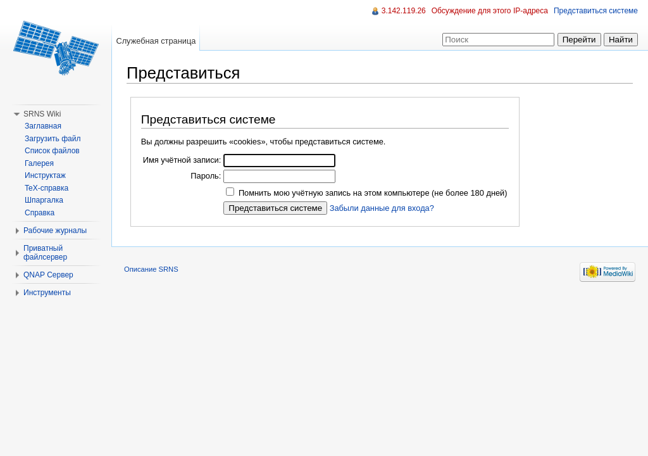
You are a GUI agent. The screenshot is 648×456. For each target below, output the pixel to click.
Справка (39, 212)
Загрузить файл (52, 138)
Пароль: (205, 175)
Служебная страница (156, 41)
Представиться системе (596, 10)
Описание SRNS (151, 269)
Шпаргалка (44, 200)
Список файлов (52, 150)
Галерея (39, 163)
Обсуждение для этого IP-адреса (490, 10)
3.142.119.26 (404, 10)
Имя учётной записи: (182, 160)
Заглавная (43, 126)
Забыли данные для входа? (382, 208)
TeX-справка (46, 188)
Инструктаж (45, 175)
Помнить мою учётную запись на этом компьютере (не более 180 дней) (373, 193)
